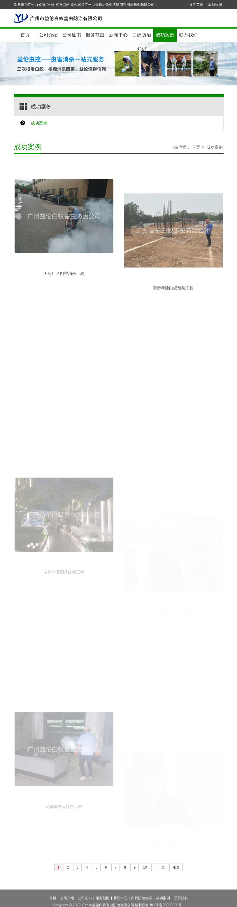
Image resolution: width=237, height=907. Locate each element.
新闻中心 (118, 34)
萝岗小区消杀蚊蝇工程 (63, 607)
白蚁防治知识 (141, 37)
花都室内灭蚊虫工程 (63, 842)
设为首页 (196, 5)
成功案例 (165, 34)
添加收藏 (215, 5)
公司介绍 (48, 34)
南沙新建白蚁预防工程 (173, 311)
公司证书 (71, 34)
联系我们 (188, 34)
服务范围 (95, 34)
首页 (25, 34)
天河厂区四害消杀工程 (63, 284)
